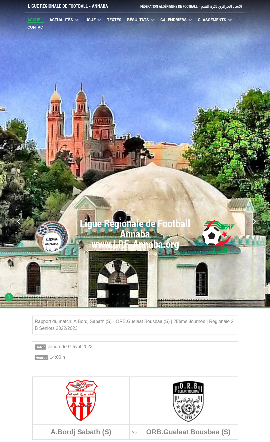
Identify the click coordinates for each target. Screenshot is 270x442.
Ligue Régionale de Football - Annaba (68, 6)
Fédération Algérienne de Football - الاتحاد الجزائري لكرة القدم (191, 6)
